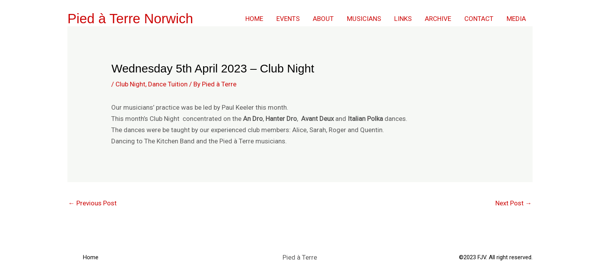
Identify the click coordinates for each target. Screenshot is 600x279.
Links (403, 18)
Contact (478, 18)
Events (288, 18)
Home (254, 18)
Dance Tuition (168, 84)
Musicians (364, 18)
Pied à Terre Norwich (130, 18)
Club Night (130, 84)
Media (516, 18)
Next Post (513, 203)
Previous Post (92, 203)
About (323, 18)
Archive (438, 18)
